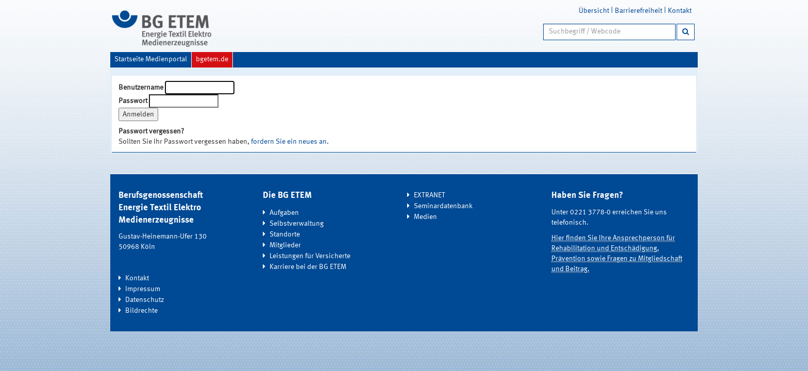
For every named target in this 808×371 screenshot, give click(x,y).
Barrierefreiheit (638, 10)
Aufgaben (284, 212)
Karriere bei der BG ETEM (308, 267)
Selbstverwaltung (297, 223)
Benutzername (141, 87)
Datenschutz (144, 299)
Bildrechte (141, 310)
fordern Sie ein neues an (289, 141)
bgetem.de (212, 59)
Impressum (142, 289)
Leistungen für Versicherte (310, 256)
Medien (425, 217)
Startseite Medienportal (150, 59)
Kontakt (680, 10)
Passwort (133, 101)
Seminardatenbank (443, 206)
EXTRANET (429, 195)
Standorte (285, 234)
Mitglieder (285, 245)
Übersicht (594, 10)
